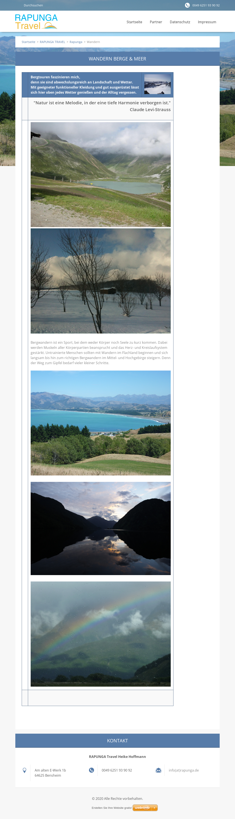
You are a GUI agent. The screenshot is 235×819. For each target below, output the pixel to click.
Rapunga (76, 42)
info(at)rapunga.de (184, 770)
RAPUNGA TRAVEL (52, 42)
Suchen (17, 5)
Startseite (134, 22)
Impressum (207, 23)
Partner (156, 22)
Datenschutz (180, 22)
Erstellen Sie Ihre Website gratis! (112, 807)
